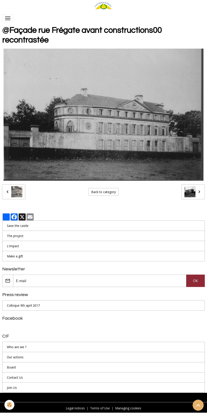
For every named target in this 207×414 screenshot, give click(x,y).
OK (195, 280)
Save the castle (18, 226)
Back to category (103, 192)
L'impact (13, 246)
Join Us (12, 388)
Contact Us (15, 377)
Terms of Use (100, 408)
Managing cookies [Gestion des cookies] (128, 408)
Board (11, 367)
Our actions (15, 357)
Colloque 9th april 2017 (23, 305)
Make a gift (15, 256)
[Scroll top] (198, 405)
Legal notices (75, 408)
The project (15, 236)
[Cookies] (9, 405)
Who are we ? (16, 347)
